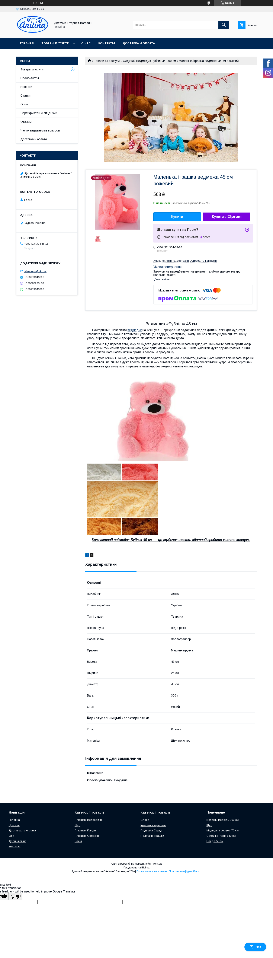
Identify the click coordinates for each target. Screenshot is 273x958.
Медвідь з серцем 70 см (222, 830)
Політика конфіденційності (185, 871)
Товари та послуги (107, 61)
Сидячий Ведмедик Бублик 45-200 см (149, 61)
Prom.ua (157, 863)
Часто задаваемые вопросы (40, 130)
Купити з (226, 217)
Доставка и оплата (139, 43)
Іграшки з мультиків (153, 825)
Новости (26, 87)
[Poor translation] (15, 896)
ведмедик (135, 330)
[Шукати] (223, 25)
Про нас (14, 825)
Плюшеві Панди (85, 830)
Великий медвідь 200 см (222, 819)
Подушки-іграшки (152, 835)
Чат (255, 947)
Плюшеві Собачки (87, 835)
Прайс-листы (29, 78)
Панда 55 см (214, 841)
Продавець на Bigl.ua (136, 867)
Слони (145, 819)
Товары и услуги (55, 43)
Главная (27, 43)
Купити (177, 216)
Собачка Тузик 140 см (221, 835)
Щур (77, 825)
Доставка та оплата (22, 830)
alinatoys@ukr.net (35, 271)
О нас (86, 43)
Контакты (106, 43)
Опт (11, 835)
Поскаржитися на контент (151, 871)
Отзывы (26, 121)
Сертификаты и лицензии (38, 113)
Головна (14, 819)
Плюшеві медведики (88, 819)
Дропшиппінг (17, 841)
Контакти (14, 846)
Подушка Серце (151, 830)
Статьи (25, 95)
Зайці (78, 841)
